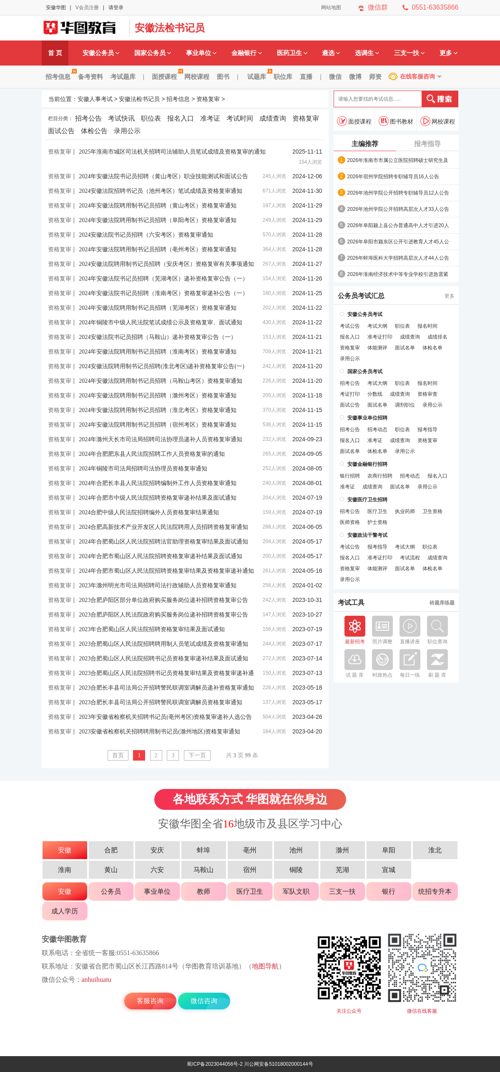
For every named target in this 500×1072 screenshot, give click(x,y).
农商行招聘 (379, 476)
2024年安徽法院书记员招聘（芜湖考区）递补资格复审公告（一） (163, 279)
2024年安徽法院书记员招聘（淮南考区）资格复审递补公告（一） (163, 293)
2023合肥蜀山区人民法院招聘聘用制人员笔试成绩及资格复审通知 (163, 644)
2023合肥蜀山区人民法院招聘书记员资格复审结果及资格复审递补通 (166, 673)
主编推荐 (365, 143)
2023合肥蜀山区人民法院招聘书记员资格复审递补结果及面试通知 (163, 658)
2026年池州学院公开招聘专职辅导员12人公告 (398, 193)
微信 (335, 76)
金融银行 (246, 52)
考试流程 (410, 558)
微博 (355, 76)
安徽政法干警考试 (367, 535)
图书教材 (396, 121)
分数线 (374, 394)
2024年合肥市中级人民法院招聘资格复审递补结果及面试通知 (157, 498)
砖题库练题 (442, 603)
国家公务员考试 (364, 371)
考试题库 (123, 76)
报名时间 (427, 326)
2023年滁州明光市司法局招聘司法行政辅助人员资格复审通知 (157, 585)
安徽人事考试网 (83, 27)
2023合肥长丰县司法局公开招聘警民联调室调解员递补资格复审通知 (166, 688)
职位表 (151, 118)
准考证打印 (379, 337)
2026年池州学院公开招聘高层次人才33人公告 (398, 209)
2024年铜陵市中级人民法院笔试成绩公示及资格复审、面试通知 (160, 322)
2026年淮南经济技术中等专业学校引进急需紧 (398, 274)
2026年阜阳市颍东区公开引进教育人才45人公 (398, 242)
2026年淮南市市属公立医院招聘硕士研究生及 (398, 160)
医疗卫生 (377, 511)
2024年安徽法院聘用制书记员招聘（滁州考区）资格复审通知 (157, 395)
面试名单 (405, 348)
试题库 (258, 76)
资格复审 (208, 99)
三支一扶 (409, 52)
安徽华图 (56, 7)
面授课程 (166, 76)
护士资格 (377, 522)
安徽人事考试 (95, 99)
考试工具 (351, 602)
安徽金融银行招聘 (367, 464)
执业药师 (405, 511)
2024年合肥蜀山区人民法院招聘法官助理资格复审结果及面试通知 (163, 542)
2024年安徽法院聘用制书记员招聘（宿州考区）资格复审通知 (157, 425)
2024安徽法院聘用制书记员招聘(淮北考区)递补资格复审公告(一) (161, 366)
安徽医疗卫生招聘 (367, 500)
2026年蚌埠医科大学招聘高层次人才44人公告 (398, 258)
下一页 (197, 755)
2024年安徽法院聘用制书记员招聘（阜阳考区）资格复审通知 (157, 220)
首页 (118, 755)
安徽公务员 (101, 52)
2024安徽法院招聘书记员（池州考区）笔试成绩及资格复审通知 (160, 191)
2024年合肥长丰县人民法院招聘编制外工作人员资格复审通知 (157, 483)
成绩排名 (437, 337)
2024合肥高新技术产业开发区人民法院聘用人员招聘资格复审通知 (163, 527)
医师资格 (350, 522)
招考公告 (88, 118)
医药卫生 (292, 52)
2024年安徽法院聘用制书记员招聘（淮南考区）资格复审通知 (157, 352)
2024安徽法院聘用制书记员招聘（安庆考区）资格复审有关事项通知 (166, 264)
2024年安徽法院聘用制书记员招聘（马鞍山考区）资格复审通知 (160, 381)
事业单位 (201, 52)
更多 (448, 52)
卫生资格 (432, 511)
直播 (306, 76)
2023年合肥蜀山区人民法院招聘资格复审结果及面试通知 (152, 629)
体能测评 (377, 348)
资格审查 (427, 394)
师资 (375, 76)
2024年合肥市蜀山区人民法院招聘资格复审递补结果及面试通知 (160, 556)
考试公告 (350, 326)
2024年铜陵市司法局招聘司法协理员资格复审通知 (143, 468)
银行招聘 (350, 476)
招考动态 (377, 429)
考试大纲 (377, 326)
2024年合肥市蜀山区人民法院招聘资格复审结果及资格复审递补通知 (166, 571)
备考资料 (90, 76)
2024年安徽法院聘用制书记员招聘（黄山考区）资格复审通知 (157, 205)
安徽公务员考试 (364, 314)
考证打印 (350, 394)
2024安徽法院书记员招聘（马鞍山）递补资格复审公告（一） (157, 337)
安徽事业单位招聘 (367, 418)
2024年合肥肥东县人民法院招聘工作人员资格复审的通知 (152, 454)
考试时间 (239, 118)
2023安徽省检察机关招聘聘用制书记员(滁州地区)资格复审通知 (159, 731)
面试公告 (61, 130)
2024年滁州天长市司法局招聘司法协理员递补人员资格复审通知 (160, 439)
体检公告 (94, 130)
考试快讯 (121, 118)
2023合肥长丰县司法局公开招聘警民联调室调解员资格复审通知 (160, 702)
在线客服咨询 (417, 76)
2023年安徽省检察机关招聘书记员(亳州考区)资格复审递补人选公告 (165, 717)
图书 (223, 76)
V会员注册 (87, 7)
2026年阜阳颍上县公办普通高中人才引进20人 (398, 225)
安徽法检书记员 (170, 27)
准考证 (210, 118)
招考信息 (59, 76)
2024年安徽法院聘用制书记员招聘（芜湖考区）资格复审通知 (157, 308)
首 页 (55, 52)
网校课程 (196, 76)
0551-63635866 (435, 7)
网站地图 (331, 7)
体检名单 (432, 348)
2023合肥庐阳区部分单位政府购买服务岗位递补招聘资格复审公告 (163, 600)
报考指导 (427, 143)
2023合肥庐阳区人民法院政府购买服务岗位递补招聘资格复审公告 (163, 615)
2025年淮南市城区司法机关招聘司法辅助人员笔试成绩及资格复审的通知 (172, 152)
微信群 (378, 7)
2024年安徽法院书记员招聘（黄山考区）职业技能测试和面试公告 (163, 176)
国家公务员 (152, 52)
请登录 (115, 7)
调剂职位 (405, 405)
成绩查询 (272, 118)
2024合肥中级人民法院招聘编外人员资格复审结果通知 (149, 512)
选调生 (367, 52)
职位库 (283, 76)
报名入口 (180, 118)
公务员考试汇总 (361, 296)
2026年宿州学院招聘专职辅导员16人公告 (393, 177)
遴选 (331, 52)
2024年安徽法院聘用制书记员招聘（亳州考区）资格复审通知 (157, 249)
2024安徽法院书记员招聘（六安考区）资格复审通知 (146, 235)
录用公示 (127, 130)
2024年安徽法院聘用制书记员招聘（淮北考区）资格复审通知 (157, 410)
